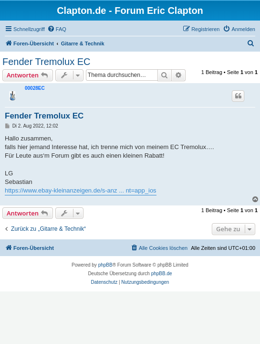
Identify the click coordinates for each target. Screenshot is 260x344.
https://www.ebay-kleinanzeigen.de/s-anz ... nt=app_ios (80, 190)
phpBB (105, 265)
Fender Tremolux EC (46, 61)
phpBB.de (161, 273)
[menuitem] (56, 29)
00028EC (35, 88)
